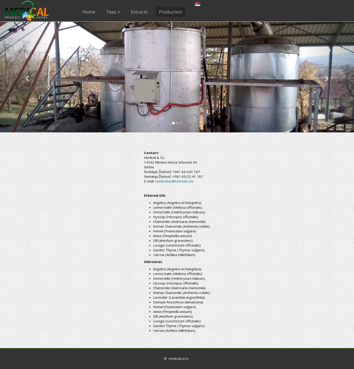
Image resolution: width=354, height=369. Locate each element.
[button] (26, 77)
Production (170, 12)
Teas (113, 12)
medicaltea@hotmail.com (174, 181)
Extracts (139, 12)
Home (88, 12)
